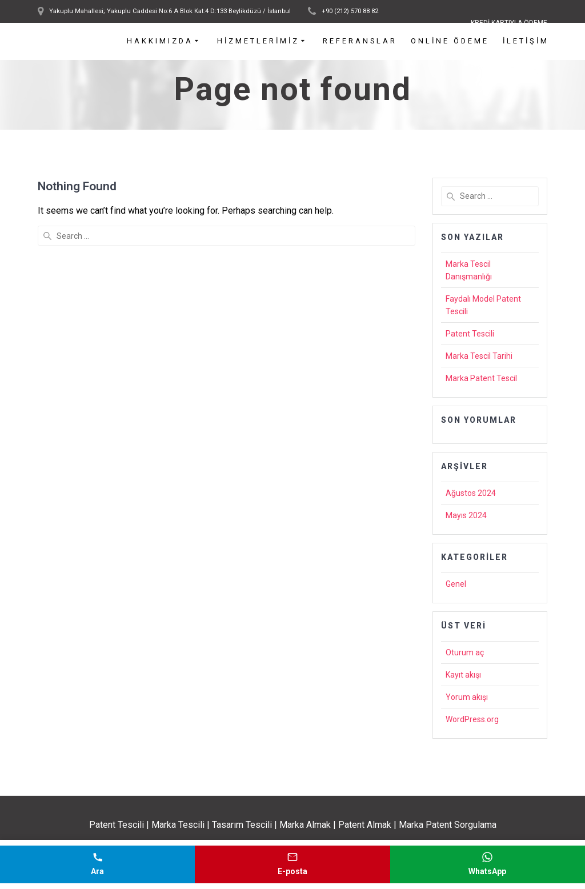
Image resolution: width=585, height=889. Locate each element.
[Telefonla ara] (97, 864)
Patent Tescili (470, 333)
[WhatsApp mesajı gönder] (487, 864)
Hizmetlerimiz (258, 41)
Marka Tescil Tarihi (479, 356)
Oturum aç (465, 652)
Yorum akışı (467, 697)
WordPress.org (472, 719)
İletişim (526, 41)
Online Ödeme (450, 41)
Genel (456, 583)
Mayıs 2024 (466, 515)
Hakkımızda (160, 41)
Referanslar (360, 41)
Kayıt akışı (463, 674)
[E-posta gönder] (292, 864)
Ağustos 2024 (471, 493)
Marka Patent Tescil (481, 378)
